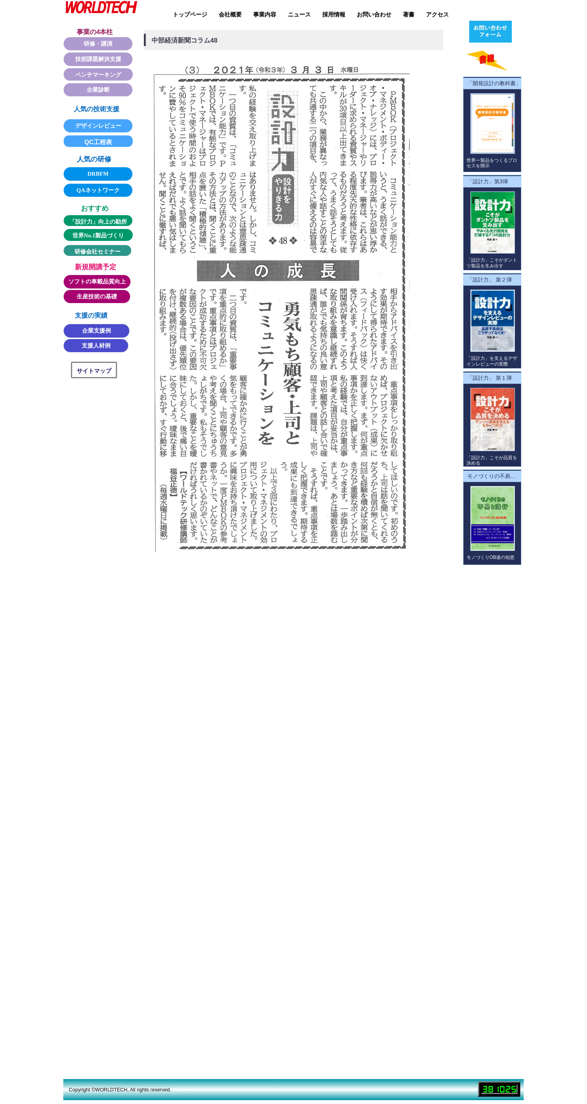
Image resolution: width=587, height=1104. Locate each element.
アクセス (437, 15)
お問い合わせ (374, 15)
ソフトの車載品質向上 (97, 281)
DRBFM (98, 174)
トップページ (190, 15)
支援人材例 (96, 346)
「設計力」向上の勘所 (98, 222)
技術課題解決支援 (98, 59)
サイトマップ (94, 370)
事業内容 (264, 15)
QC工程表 (98, 142)
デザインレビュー (98, 126)
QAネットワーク (98, 190)
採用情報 (333, 15)
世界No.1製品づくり (98, 235)
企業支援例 (96, 331)
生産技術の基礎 (97, 296)
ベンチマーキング (98, 75)
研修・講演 (98, 44)
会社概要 (230, 15)
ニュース (299, 15)
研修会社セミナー (97, 252)
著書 (408, 15)
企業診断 (98, 90)
